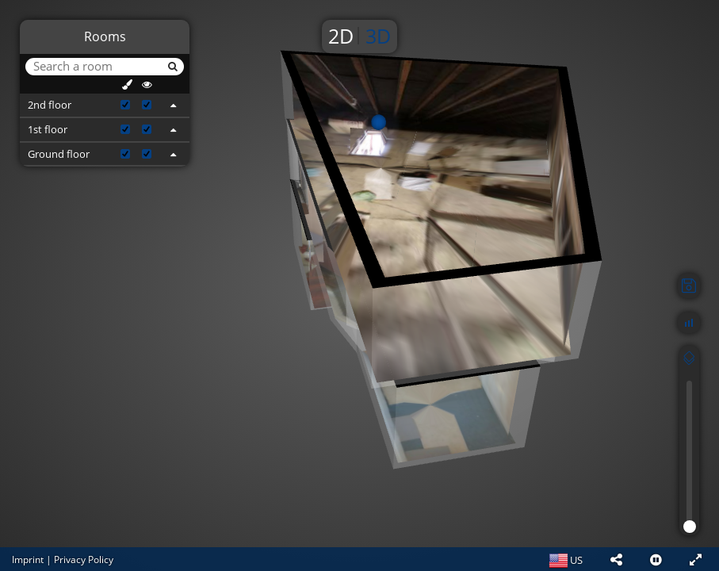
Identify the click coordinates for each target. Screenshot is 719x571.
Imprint (28, 559)
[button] (616, 559)
